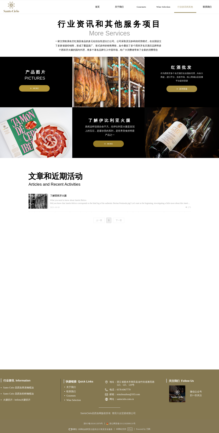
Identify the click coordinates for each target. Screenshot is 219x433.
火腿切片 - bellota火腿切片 (16, 400)
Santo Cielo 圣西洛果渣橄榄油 (18, 387)
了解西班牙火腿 (58, 195)
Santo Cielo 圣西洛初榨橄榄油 (18, 393)
